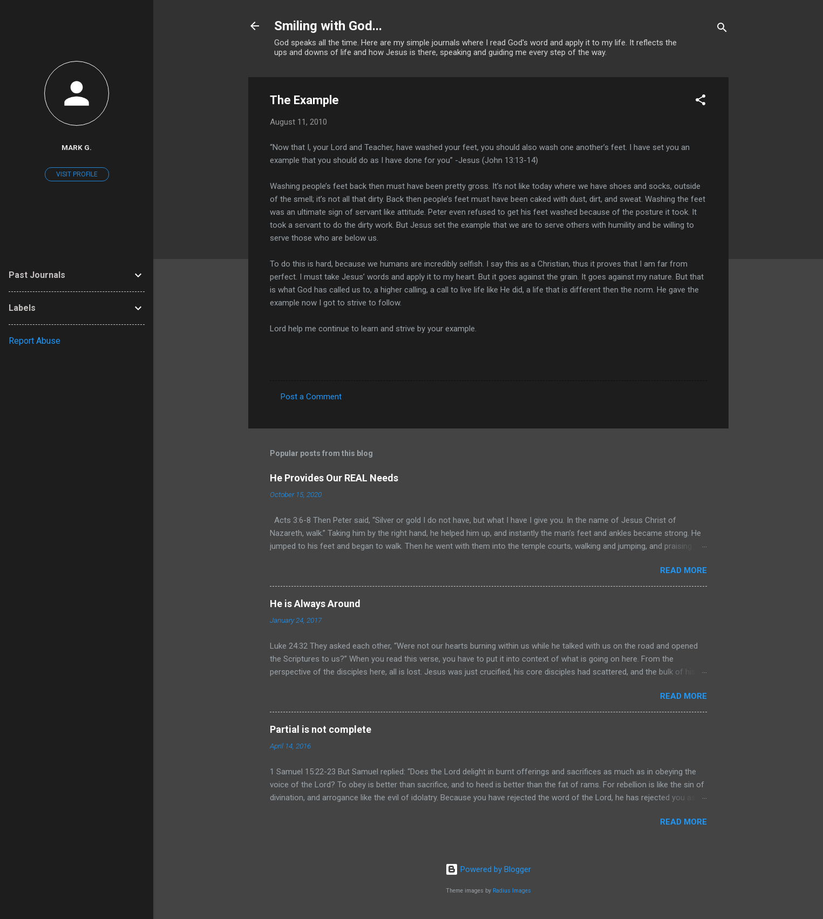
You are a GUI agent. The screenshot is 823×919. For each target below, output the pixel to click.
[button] (700, 101)
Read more (683, 570)
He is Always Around (315, 603)
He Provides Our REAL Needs (334, 478)
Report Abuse (34, 341)
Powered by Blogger (488, 869)
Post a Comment (311, 396)
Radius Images (512, 890)
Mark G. (77, 147)
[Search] (722, 29)
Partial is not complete (320, 729)
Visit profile (77, 174)
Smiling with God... (328, 25)
